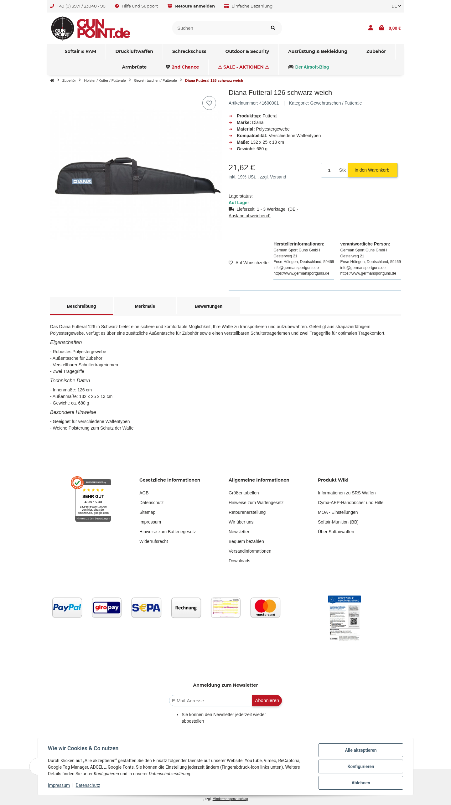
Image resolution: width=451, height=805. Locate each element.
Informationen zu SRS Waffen (347, 492)
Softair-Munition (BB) (338, 521)
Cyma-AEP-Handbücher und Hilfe (350, 502)
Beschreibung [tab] (81, 306)
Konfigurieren (360, 766)
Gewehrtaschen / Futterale (336, 103)
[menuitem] (80, 51)
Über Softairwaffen (336, 531)
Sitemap (147, 512)
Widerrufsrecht (153, 541)
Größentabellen (244, 492)
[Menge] (329, 170)
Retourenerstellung (247, 512)
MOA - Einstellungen (338, 512)
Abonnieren (267, 700)
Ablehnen (360, 782)
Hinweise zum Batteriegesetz (167, 531)
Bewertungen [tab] (209, 306)
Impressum (150, 521)
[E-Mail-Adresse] (210, 700)
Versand (278, 176)
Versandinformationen (250, 551)
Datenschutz (151, 502)
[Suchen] (218, 28)
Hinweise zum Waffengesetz (256, 502)
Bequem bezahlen (246, 541)
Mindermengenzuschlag (230, 799)
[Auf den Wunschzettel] (209, 103)
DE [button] (396, 6)
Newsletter (239, 531)
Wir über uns (241, 521)
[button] (370, 28)
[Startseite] (52, 80)
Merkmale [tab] (145, 306)
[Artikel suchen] (273, 28)
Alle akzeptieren (360, 750)
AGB (144, 492)
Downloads (239, 560)
